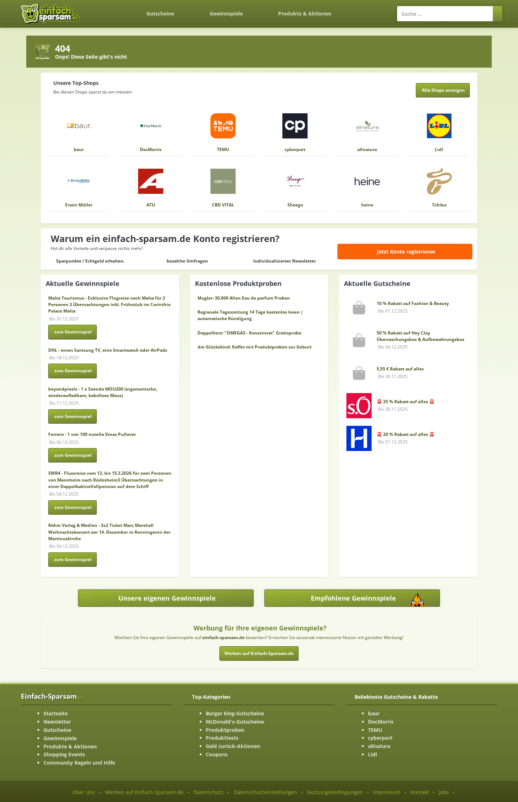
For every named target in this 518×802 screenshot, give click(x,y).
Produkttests (222, 737)
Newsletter (57, 721)
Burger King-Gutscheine (235, 713)
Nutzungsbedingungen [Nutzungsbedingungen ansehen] (335, 792)
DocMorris (381, 721)
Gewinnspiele (226, 13)
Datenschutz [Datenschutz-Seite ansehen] (209, 792)
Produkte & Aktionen (70, 746)
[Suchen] (498, 14)
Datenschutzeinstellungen (265, 792)
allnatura (379, 746)
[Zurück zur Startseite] (111, 9)
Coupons (217, 754)
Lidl (372, 754)
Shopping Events (64, 754)
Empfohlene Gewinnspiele (375, 600)
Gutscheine (160, 13)
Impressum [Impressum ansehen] (386, 792)
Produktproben (225, 729)
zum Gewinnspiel (73, 332)
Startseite (56, 713)
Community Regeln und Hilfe (79, 762)
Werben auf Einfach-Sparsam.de (259, 653)
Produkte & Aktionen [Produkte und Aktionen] (304, 13)
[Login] (366, 10)
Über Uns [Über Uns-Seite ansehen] (83, 792)
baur (374, 713)
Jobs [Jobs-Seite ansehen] (444, 792)
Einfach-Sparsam (52, 696)
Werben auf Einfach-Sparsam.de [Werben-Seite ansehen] (144, 792)
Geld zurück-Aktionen (233, 746)
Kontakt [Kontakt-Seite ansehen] (419, 792)
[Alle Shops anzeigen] (443, 90)
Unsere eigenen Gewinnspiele (167, 598)
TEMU (375, 729)
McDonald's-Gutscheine (235, 721)
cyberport (380, 737)
